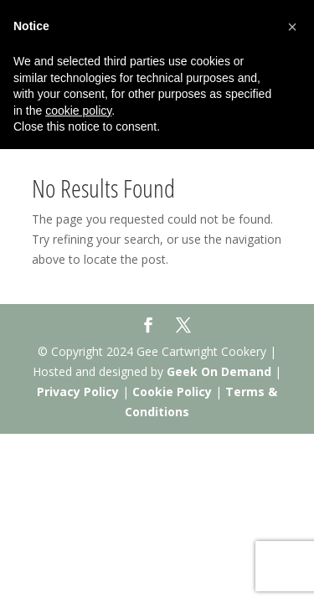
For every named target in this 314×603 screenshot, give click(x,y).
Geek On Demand (219, 371)
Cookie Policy (172, 391)
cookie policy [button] (78, 110)
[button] (292, 26)
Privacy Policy (78, 391)
